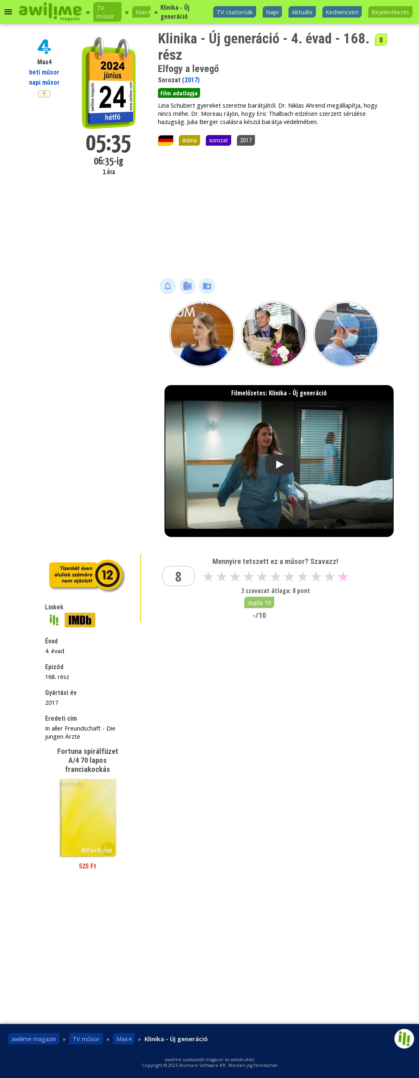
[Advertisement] (274, 212)
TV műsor (106, 12)
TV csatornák (234, 12)
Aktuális (302, 12)
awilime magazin (33, 1039)
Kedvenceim (342, 12)
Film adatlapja (179, 93)
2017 (246, 140)
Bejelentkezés (390, 12)
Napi (272, 12)
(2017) (191, 80)
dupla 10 (259, 602)
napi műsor (44, 82)
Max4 (143, 12)
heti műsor (44, 72)
